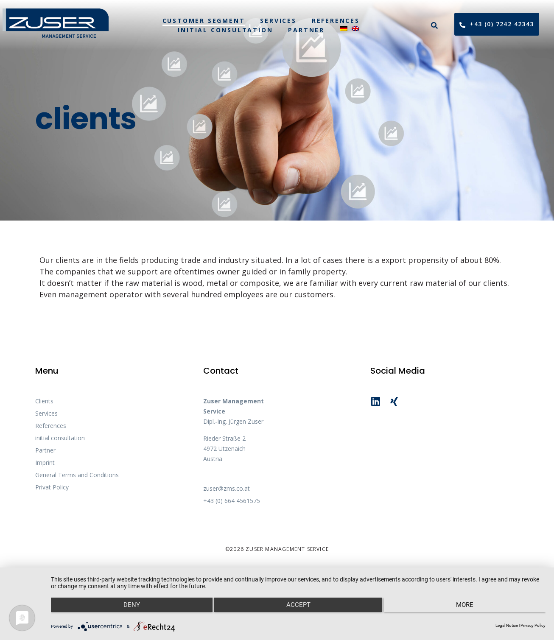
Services (278, 21)
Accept (298, 611)
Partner (306, 30)
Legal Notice (506, 625)
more (472, 611)
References (336, 21)
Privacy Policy (533, 625)
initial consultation (225, 30)
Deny (124, 611)
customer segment (203, 21)
